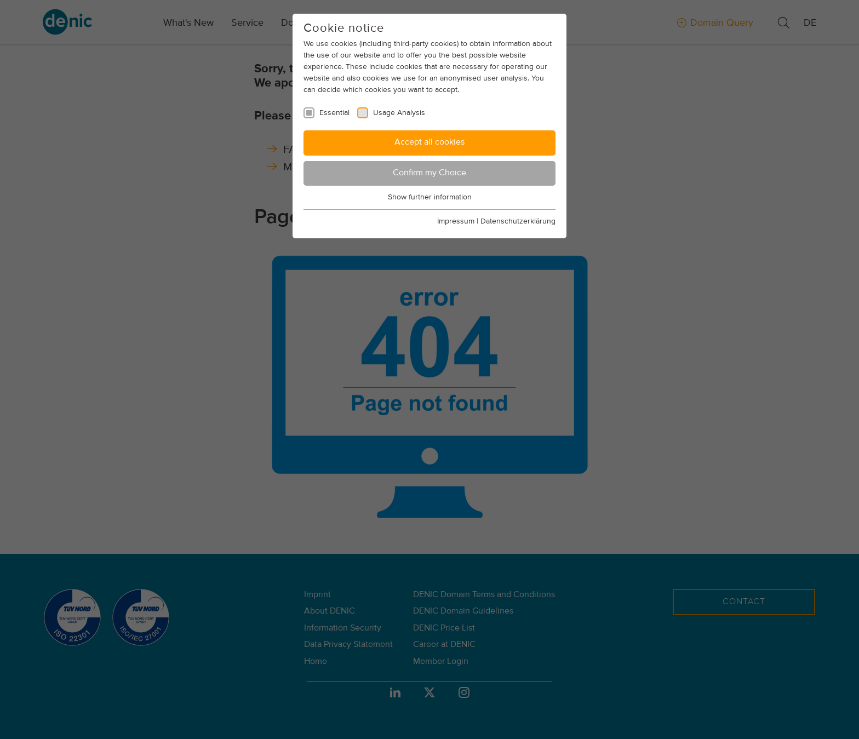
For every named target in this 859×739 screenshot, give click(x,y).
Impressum (455, 221)
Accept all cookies (429, 142)
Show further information (430, 197)
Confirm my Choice (429, 173)
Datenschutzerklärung (518, 221)
